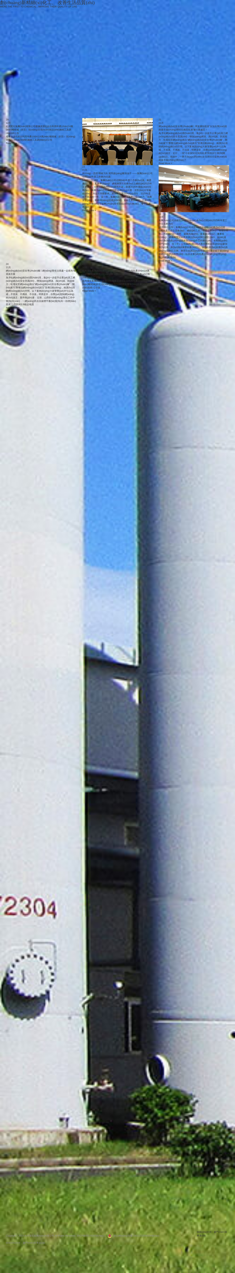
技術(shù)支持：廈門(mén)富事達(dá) (25, 1242)
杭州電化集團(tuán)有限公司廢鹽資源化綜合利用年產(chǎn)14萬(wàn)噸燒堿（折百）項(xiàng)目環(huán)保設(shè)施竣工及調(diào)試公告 (39, 129)
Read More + (13, 143)
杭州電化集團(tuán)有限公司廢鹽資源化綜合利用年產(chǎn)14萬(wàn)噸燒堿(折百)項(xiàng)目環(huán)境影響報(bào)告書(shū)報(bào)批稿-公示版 (116, 274)
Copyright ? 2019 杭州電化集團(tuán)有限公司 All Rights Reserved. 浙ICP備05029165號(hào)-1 (56, 1235)
